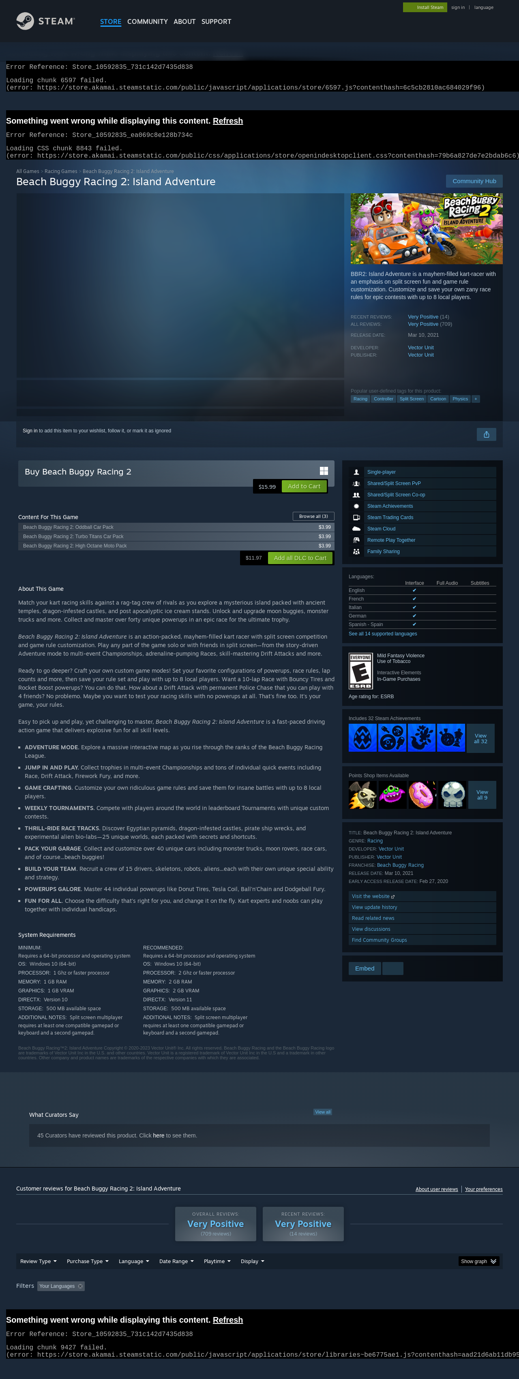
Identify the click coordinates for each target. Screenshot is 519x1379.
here (159, 1145)
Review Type (35, 1276)
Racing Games (61, 181)
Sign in (30, 440)
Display (249, 1276)
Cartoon (438, 408)
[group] (259, 1302)
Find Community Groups (379, 950)
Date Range (173, 1276)
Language (131, 1276)
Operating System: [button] (328, 1301)
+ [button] (475, 408)
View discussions (371, 939)
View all (322, 1121)
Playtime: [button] (202, 1301)
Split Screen (412, 408)
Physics (460, 408)
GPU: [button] (397, 1301)
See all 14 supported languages (383, 643)
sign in (458, 7)
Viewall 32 (480, 748)
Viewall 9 (482, 804)
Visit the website (374, 906)
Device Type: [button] (432, 1301)
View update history (374, 917)
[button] (304, 496)
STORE (111, 21)
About (185, 21)
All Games (27, 181)
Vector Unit (421, 357)
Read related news (373, 928)
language (483, 7)
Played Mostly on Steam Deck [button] (259, 1301)
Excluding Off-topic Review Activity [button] (139, 1301)
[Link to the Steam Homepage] (52, 27)
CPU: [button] (369, 1301)
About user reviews (437, 1199)
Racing (360, 408)
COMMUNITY (147, 21)
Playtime (214, 1276)
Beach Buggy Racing (400, 875)
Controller (383, 408)
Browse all (313, 526)
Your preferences (484, 1199)
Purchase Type (85, 1276)
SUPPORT (217, 21)
